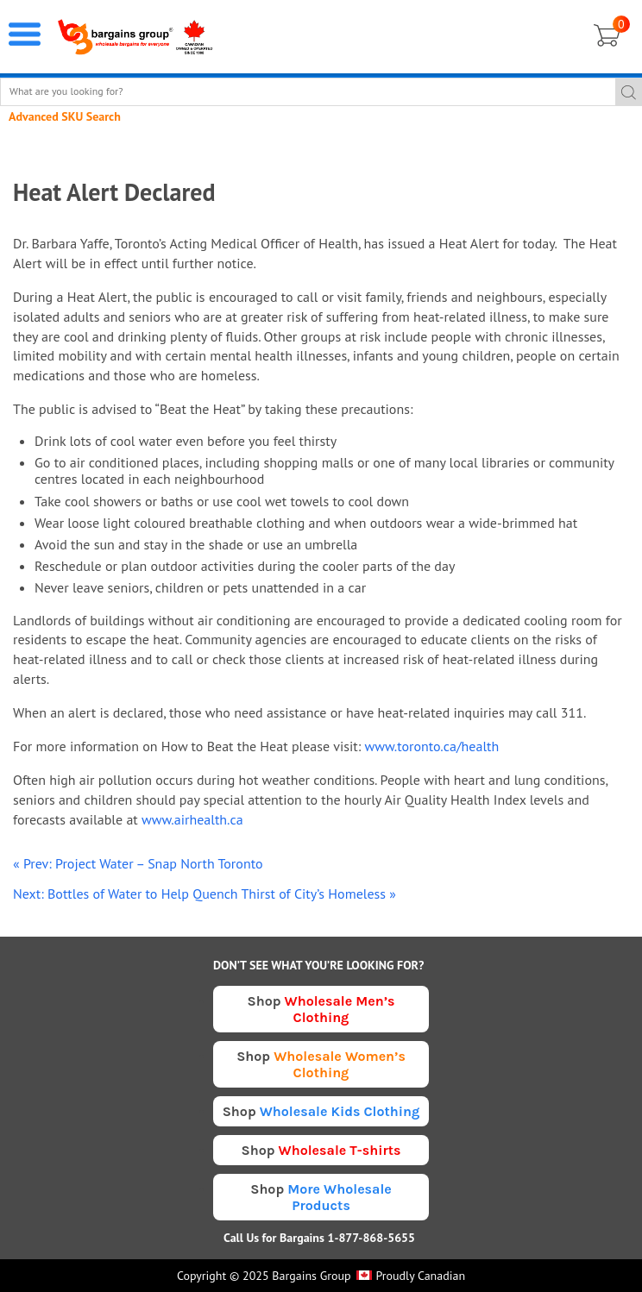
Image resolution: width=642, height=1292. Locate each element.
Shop (321, 1009)
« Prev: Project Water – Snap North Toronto (137, 863)
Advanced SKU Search (65, 116)
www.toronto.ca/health (431, 746)
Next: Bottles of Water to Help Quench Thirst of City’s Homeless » (204, 893)
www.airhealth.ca (192, 819)
